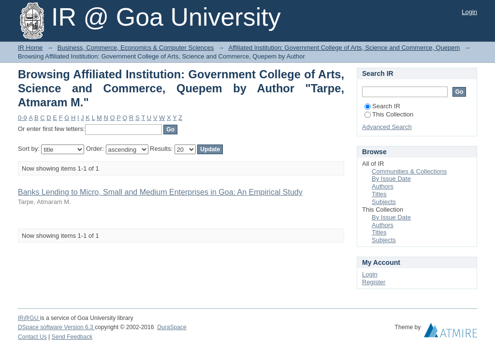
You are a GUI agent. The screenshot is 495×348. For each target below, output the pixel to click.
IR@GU (29, 318)
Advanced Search (387, 126)
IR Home (30, 47)
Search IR (382, 106)
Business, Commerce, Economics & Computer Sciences (136, 47)
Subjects (384, 201)
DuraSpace (171, 327)
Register (373, 282)
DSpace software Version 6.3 (56, 327)
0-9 (22, 117)
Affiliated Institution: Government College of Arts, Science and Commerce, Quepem (344, 47)
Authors (382, 186)
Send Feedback (72, 337)
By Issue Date (391, 178)
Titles (379, 194)
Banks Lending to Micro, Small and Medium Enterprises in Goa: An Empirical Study (160, 192)
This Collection (388, 114)
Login (469, 11)
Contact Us (32, 337)
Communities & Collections (409, 171)
